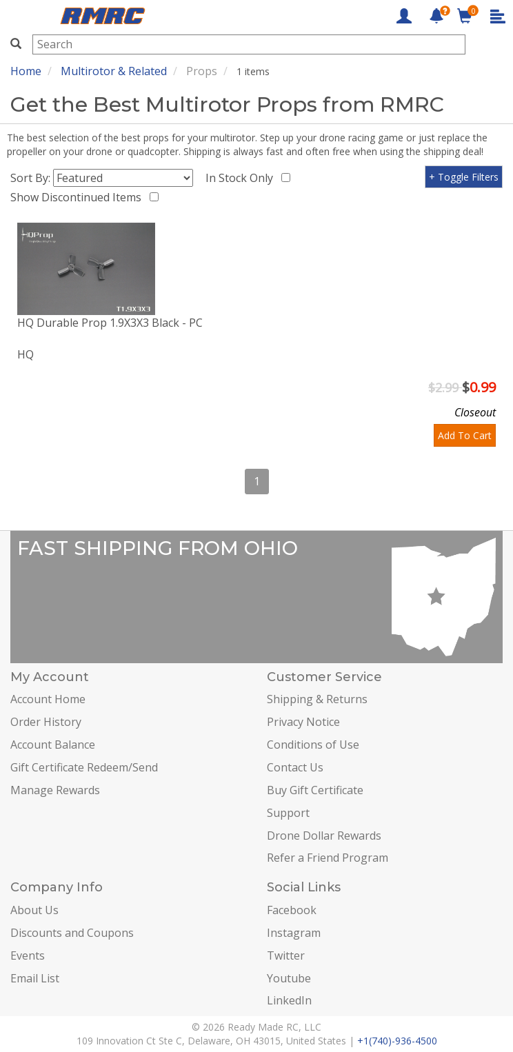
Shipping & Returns (317, 699)
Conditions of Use (313, 744)
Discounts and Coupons (72, 932)
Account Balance (52, 744)
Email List (34, 978)
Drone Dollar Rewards (324, 835)
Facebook (291, 910)
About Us (34, 910)
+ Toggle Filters (464, 176)
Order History (45, 721)
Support (288, 812)
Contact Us (295, 767)
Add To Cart (465, 435)
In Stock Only (242, 177)
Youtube (289, 978)
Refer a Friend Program (327, 857)
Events (27, 955)
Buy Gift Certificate (315, 790)
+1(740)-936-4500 (397, 1040)
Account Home (48, 699)
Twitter (286, 955)
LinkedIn (289, 1000)
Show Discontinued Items (78, 197)
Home (25, 71)
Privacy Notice (303, 721)
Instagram (294, 932)
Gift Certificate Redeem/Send (84, 767)
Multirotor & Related (114, 71)
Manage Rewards (55, 790)
